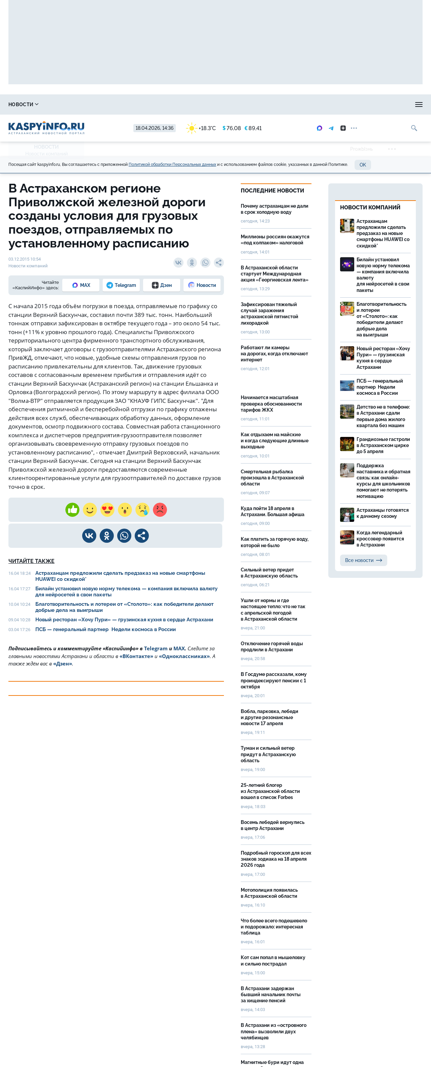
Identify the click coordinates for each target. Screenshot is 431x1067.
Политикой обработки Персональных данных (172, 164)
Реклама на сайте (309, 104)
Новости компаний (46, 153)
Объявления (406, 104)
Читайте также (31, 561)
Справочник (73, 104)
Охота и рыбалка (131, 104)
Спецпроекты (250, 104)
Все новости (363, 560)
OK (363, 165)
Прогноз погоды (193, 104)
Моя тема (360, 104)
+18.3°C (201, 128)
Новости (23, 104)
